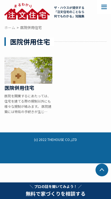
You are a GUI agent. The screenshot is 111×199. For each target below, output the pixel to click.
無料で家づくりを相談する (56, 190)
